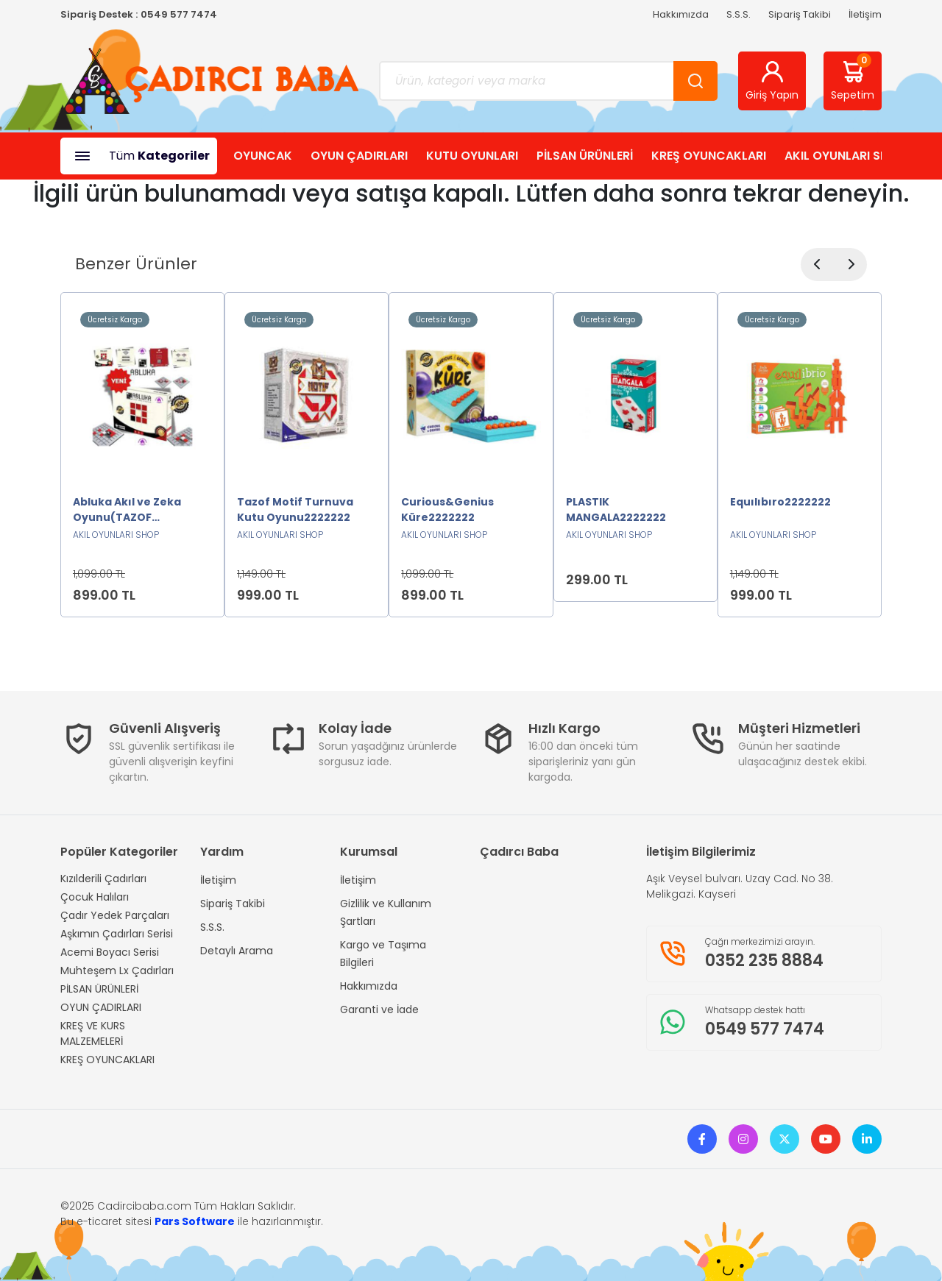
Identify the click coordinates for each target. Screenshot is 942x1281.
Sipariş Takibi (799, 14)
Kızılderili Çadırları (103, 878)
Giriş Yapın (772, 80)
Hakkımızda (681, 14)
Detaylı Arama (236, 950)
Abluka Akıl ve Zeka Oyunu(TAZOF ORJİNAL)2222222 (127, 509)
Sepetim (852, 78)
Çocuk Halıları (94, 897)
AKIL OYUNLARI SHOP (845, 155)
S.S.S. (738, 14)
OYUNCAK (262, 155)
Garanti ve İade (379, 1009)
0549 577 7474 (179, 14)
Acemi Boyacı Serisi (109, 952)
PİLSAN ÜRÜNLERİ (584, 155)
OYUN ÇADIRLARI (359, 155)
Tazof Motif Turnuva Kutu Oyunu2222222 (295, 509)
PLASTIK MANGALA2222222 (616, 509)
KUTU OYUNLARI (472, 155)
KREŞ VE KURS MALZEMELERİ (92, 1033)
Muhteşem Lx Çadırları (117, 970)
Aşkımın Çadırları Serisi (116, 933)
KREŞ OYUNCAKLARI (708, 155)
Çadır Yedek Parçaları (114, 915)
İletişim (865, 14)
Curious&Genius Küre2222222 (447, 509)
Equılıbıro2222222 (780, 501)
